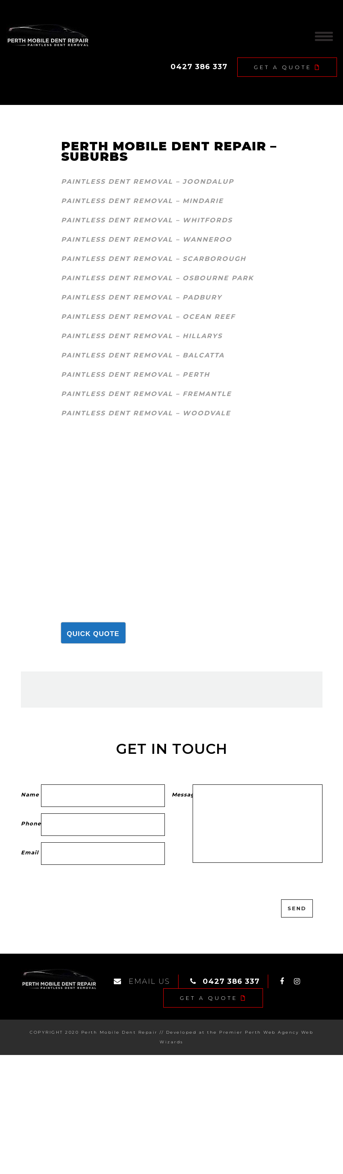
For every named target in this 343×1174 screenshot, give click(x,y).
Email (31, 852)
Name (31, 794)
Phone (31, 823)
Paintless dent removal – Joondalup (147, 181)
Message (182, 794)
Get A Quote (287, 67)
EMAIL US (142, 981)
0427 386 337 (199, 66)
